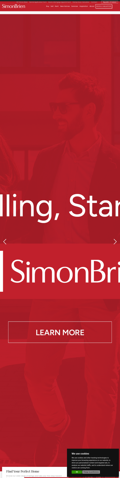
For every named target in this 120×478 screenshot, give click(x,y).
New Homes (71, 9)
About (97, 9)
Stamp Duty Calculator (81, 2)
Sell (57, 9)
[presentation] (5, 241)
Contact (94, 2)
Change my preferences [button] (91, 472)
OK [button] (77, 472)
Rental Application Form (38, 2)
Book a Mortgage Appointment (59, 2)
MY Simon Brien (22, 2)
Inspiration (89, 9)
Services (80, 9)
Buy (53, 9)
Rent (62, 9)
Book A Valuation (109, 9)
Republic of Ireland (109, 2)
